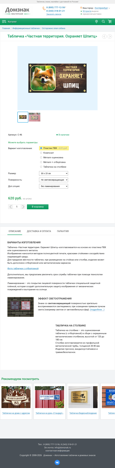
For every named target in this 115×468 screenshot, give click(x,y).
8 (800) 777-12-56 (55, 7)
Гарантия (63, 231)
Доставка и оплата (39, 231)
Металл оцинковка (53, 157)
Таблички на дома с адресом (16, 413)
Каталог (12, 21)
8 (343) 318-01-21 (55, 11)
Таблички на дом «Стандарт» (49, 413)
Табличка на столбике (54, 167)
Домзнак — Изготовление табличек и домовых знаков (69, 455)
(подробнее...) (97, 309)
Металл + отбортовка (54, 162)
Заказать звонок (53, 14)
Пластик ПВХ (55, 148)
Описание (15, 231)
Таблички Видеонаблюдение (83, 413)
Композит (48, 153)
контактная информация (58, 450)
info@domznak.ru (63, 447)
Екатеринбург (101, 8)
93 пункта (87, 11)
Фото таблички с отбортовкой (23, 268)
